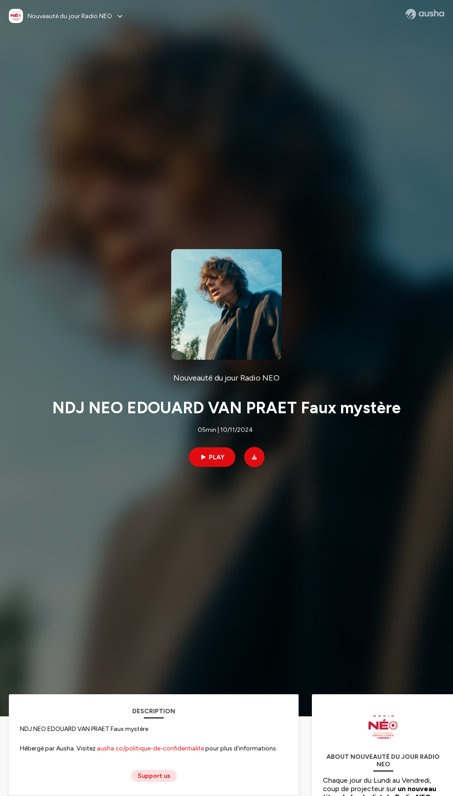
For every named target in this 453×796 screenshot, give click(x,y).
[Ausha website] (425, 14)
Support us (154, 776)
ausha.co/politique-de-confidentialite (150, 748)
